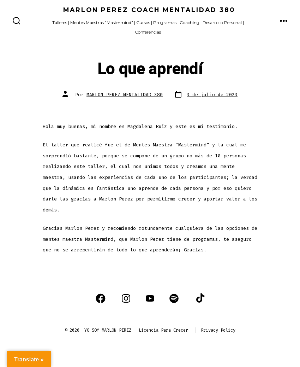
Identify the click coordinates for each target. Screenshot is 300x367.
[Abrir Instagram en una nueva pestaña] (126, 298)
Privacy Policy (218, 330)
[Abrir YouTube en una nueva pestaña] (150, 298)
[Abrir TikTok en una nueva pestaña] (199, 298)
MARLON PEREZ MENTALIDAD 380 (124, 95)
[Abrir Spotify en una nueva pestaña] (174, 298)
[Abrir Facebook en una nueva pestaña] (100, 298)
